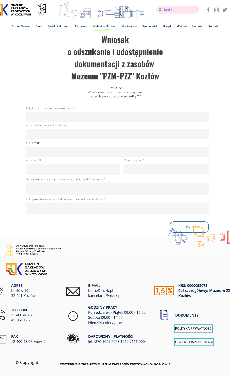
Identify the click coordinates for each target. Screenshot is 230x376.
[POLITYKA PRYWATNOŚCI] (193, 328)
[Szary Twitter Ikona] (225, 10)
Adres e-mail (33, 160)
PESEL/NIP (33, 143)
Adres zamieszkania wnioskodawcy (46, 125)
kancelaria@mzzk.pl (104, 295)
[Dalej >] (189, 227)
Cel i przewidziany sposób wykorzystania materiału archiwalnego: (65, 199)
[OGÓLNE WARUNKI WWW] (194, 342)
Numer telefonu (133, 160)
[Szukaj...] (177, 10)
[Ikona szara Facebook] (208, 10)
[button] (197, 24)
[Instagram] (216, 10)
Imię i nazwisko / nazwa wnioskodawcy (49, 108)
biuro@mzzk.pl (100, 290)
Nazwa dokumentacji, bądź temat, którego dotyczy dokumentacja (64, 179)
